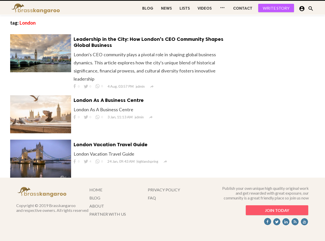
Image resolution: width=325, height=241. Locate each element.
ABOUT (96, 205)
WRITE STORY (276, 8)
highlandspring (147, 161)
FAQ (152, 197)
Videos (205, 8)
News (166, 8)
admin (140, 86)
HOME (95, 189)
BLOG (147, 8)
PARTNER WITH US (107, 214)
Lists (185, 8)
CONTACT (242, 8)
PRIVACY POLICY (164, 189)
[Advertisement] (277, 91)
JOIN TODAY (277, 210)
